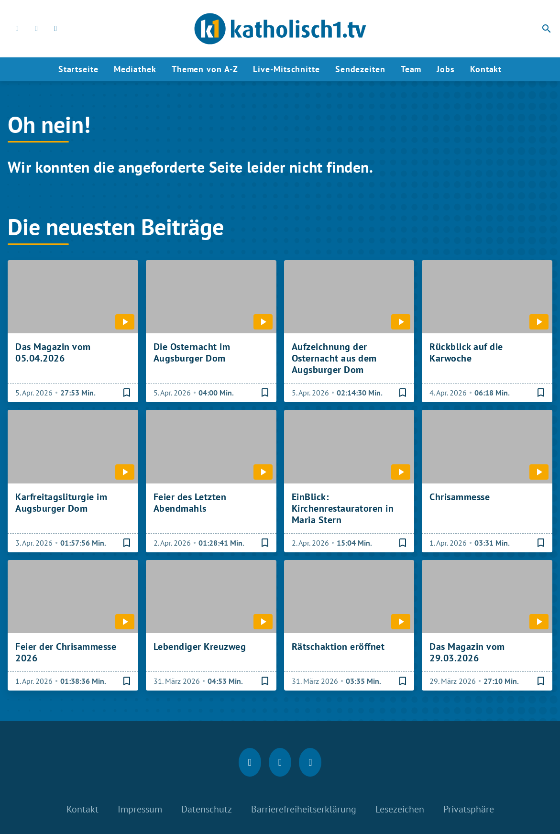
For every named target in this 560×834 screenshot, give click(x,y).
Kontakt (486, 69)
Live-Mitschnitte (286, 69)
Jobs (446, 69)
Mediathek (135, 69)
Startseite (78, 69)
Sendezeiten (360, 69)
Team (411, 69)
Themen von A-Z (205, 69)
